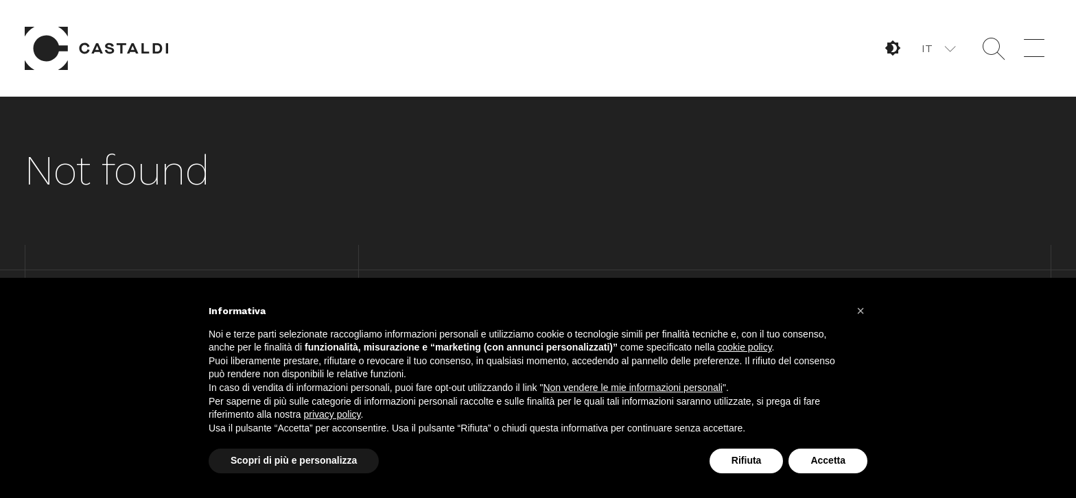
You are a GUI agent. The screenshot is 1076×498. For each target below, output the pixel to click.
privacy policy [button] (332, 414)
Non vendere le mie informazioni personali (632, 387)
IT (927, 48)
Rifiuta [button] (747, 460)
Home (97, 48)
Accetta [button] (827, 460)
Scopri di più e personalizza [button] (294, 460)
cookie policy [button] (744, 347)
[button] (937, 48)
